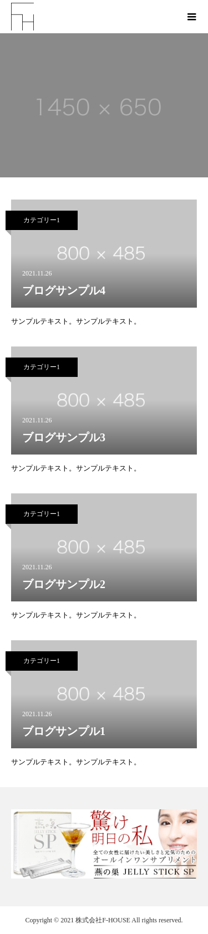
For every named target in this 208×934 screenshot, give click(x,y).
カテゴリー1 (41, 220)
